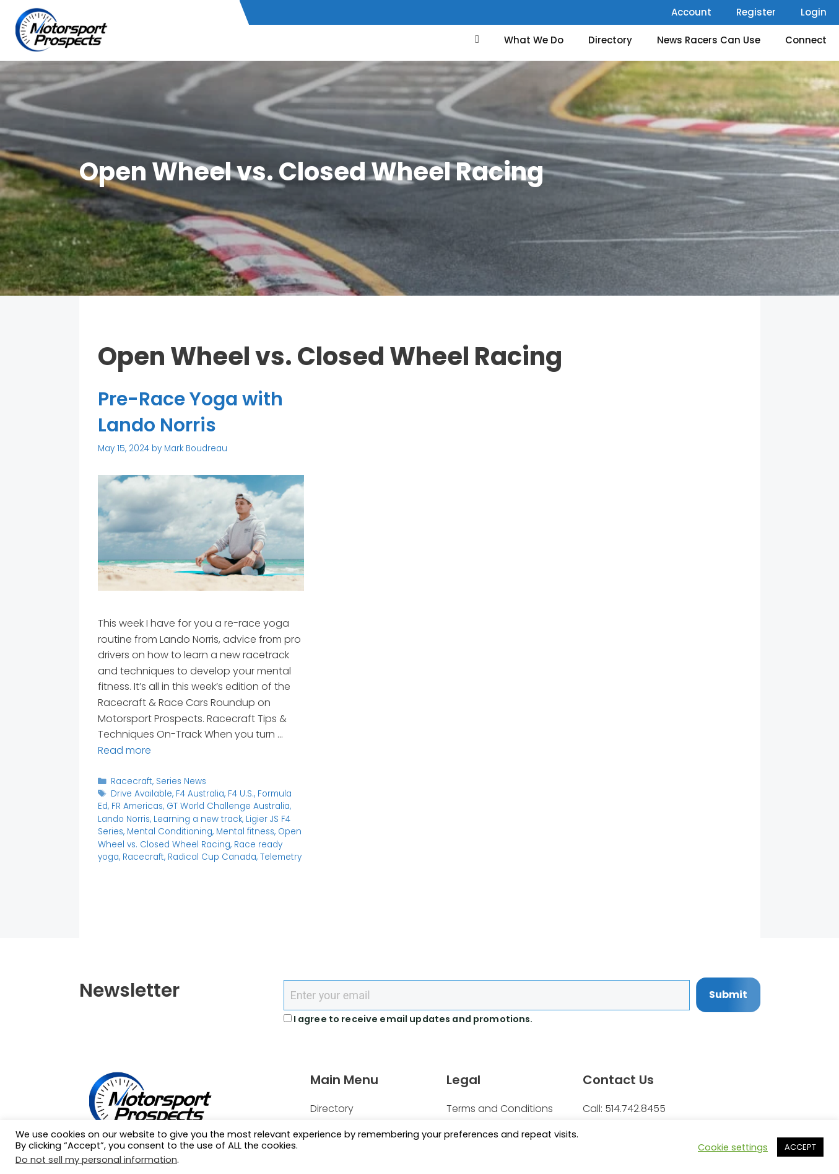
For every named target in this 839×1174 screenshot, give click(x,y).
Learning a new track (198, 819)
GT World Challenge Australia (228, 806)
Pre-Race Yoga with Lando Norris (190, 412)
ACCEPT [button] (800, 1147)
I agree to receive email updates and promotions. (408, 1019)
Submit (728, 994)
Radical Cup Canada (212, 857)
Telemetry (281, 857)
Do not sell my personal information (96, 1160)
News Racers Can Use (708, 39)
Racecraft (131, 781)
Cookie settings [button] (733, 1147)
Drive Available (141, 794)
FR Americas (137, 806)
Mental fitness (245, 831)
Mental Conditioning (169, 831)
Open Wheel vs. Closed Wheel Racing (200, 838)
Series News (181, 781)
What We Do (533, 39)
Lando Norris (124, 819)
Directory (610, 39)
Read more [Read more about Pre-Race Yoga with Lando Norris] (124, 750)
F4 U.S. (241, 794)
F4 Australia (200, 794)
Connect (806, 39)
